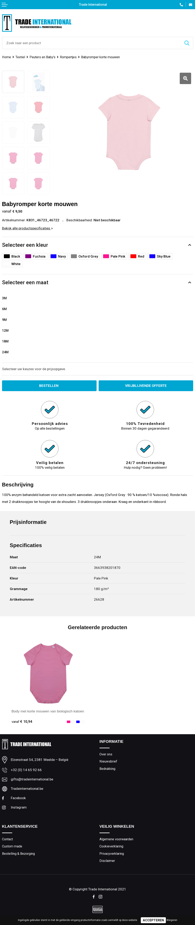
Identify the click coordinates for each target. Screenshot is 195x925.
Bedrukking (107, 769)
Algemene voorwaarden (116, 839)
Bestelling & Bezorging (18, 854)
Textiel (20, 57)
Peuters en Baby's (42, 57)
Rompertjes (68, 57)
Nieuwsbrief (108, 761)
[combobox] (91, 43)
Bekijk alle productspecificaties (27, 228)
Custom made (12, 846)
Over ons (105, 754)
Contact (7, 839)
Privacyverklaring (111, 854)
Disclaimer (107, 861)
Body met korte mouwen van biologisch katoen (48, 711)
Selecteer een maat (25, 282)
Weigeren (171, 920)
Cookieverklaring (111, 846)
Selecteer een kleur (25, 245)
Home (6, 57)
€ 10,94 (22, 721)
